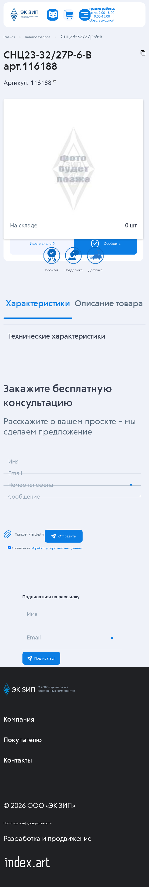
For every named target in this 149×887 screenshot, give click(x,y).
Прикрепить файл (24, 534)
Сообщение (24, 497)
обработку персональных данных (57, 548)
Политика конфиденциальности (27, 823)
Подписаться (41, 658)
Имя (32, 614)
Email (34, 638)
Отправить (63, 536)
